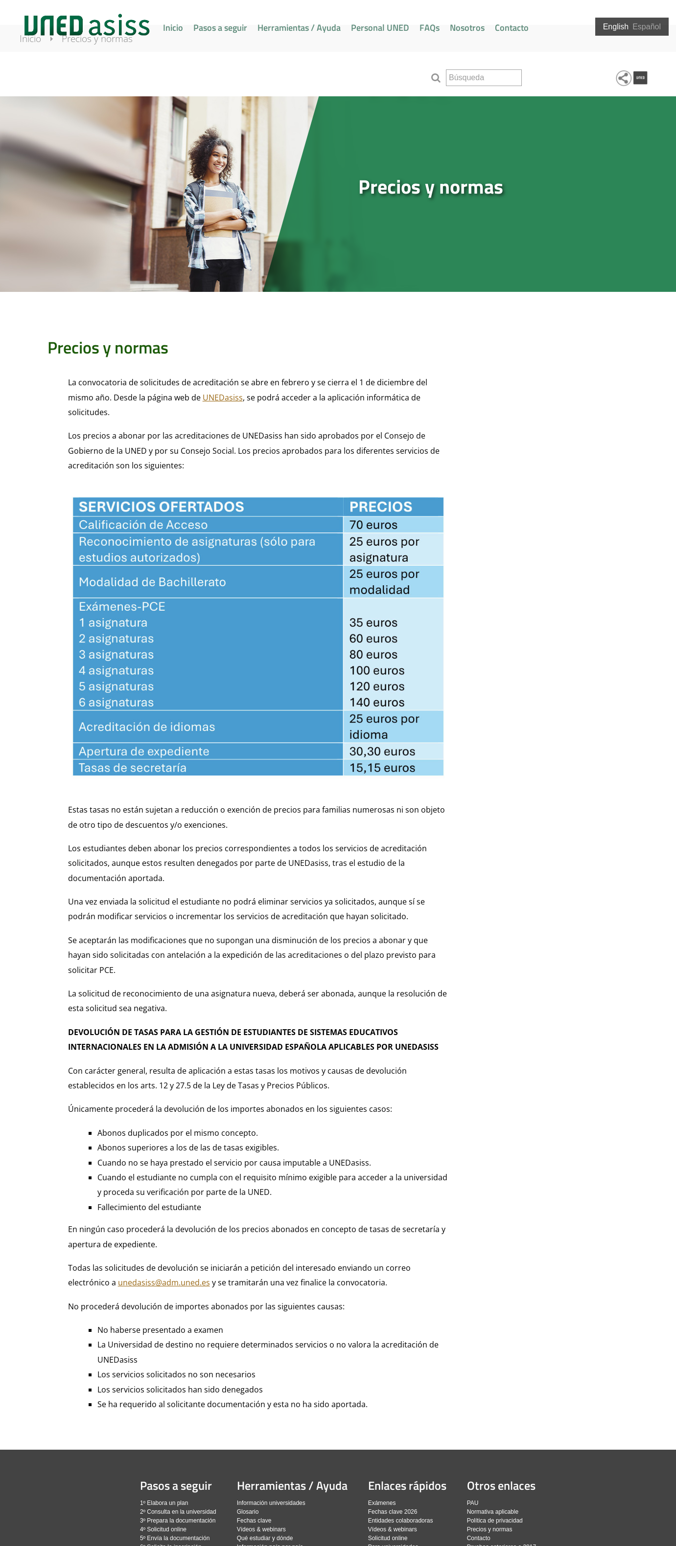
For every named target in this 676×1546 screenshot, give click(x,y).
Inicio (173, 27)
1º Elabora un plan (164, 1503)
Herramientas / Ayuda (299, 27)
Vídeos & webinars (261, 1529)
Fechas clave (254, 1520)
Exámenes (382, 1503)
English (616, 26)
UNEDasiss (223, 397)
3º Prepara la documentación (177, 1520)
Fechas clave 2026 (393, 1511)
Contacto (512, 27)
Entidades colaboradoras (400, 1520)
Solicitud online (388, 1538)
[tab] (338, 194)
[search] (484, 77)
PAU (473, 1503)
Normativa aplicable (492, 1511)
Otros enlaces (501, 1485)
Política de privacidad (495, 1520)
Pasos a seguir (220, 27)
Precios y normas (108, 74)
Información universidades (271, 1503)
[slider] (338, 194)
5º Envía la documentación (175, 1538)
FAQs (430, 27)
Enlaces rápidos (407, 1485)
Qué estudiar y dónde (265, 1538)
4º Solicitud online (163, 1529)
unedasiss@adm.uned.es (164, 1282)
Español (646, 26)
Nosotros (467, 27)
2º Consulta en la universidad (178, 1511)
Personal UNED (380, 27)
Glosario (248, 1511)
